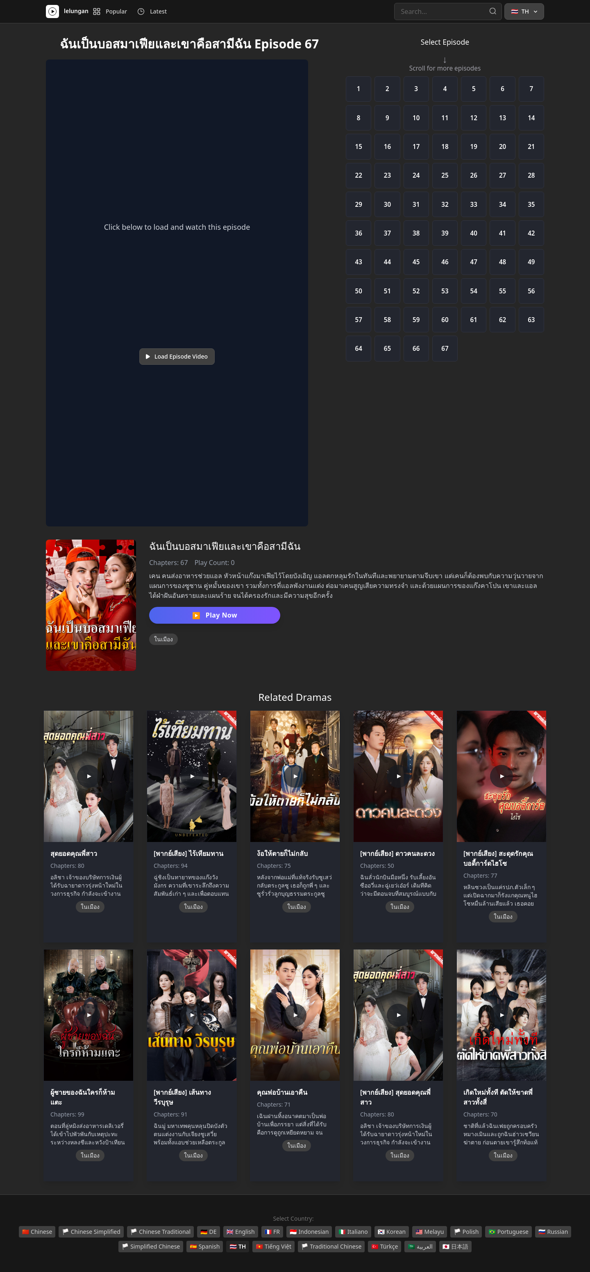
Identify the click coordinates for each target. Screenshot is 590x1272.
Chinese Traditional (160, 1232)
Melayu (429, 1232)
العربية (420, 1246)
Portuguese (508, 1232)
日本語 (455, 1246)
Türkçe (384, 1246)
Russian (553, 1232)
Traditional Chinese (331, 1246)
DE (208, 1232)
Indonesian (309, 1232)
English (241, 1232)
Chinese (37, 1232)
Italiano (353, 1232)
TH (237, 1246)
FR (272, 1232)
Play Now (214, 615)
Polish (466, 1232)
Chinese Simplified (91, 1232)
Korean (392, 1232)
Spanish (205, 1246)
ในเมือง (163, 639)
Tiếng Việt (273, 1246)
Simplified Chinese (151, 1246)
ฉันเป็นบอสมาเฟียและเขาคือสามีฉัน (224, 546)
